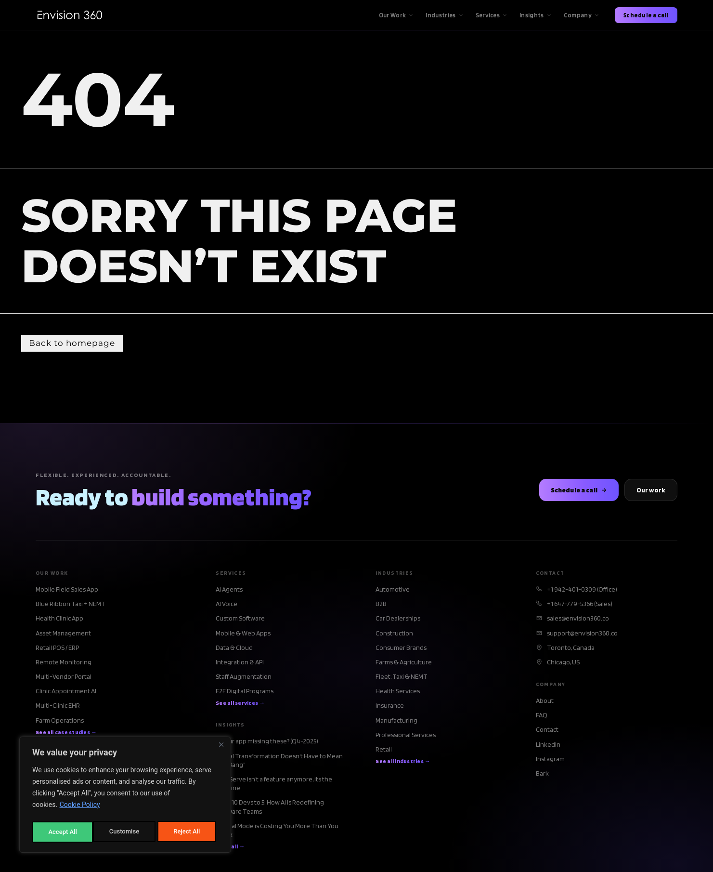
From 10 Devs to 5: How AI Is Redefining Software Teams (270, 808)
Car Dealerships (398, 619)
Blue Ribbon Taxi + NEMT (70, 604)
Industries (444, 15)
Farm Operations (60, 721)
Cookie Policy (80, 808)
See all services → (240, 704)
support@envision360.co (582, 634)
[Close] (221, 748)
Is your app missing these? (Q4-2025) (267, 742)
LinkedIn (548, 745)
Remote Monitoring (63, 663)
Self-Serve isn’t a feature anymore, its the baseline (274, 784)
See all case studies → (66, 733)
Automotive (393, 590)
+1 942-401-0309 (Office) (582, 590)
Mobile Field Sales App (67, 590)
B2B (381, 604)
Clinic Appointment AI (66, 692)
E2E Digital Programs (244, 692)
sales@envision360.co (578, 619)
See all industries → (403, 762)
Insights (535, 15)
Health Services (398, 692)
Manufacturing (396, 721)
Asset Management (63, 634)
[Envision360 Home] (70, 15)
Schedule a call (646, 15)
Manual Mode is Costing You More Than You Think (277, 831)
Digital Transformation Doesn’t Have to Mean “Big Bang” (279, 761)
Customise (63, 832)
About (545, 701)
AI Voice (226, 604)
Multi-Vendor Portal (63, 677)
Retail (384, 750)
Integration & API (240, 663)
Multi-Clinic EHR (58, 707)
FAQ (541, 716)
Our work (650, 491)
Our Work (396, 15)
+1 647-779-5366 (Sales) (579, 604)
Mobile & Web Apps (243, 634)
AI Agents (229, 590)
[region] (125, 796)
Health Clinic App (59, 619)
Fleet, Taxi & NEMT (402, 677)
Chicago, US (563, 663)
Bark (542, 774)
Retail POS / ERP (57, 648)
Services (492, 15)
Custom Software (240, 619)
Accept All (188, 832)
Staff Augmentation (244, 677)
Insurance (390, 707)
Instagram (550, 760)
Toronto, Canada (571, 648)
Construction (394, 634)
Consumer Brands (401, 648)
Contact (547, 731)
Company (581, 15)
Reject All (126, 832)
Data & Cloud (234, 648)
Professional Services (406, 736)
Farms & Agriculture (404, 663)
